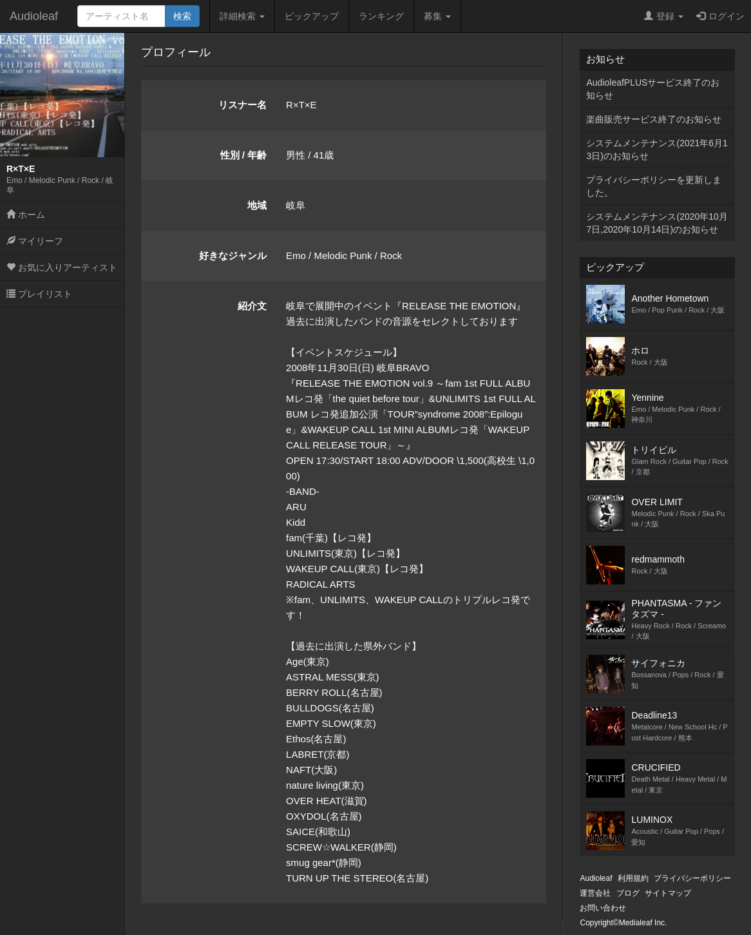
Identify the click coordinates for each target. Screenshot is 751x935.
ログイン (720, 16)
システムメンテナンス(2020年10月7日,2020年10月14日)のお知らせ (656, 223)
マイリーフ (34, 241)
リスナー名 (242, 104)
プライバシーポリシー (692, 878)
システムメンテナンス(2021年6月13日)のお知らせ (656, 149)
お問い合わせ (603, 907)
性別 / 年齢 (243, 154)
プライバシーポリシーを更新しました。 (653, 186)
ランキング (381, 16)
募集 (437, 16)
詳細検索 (242, 16)
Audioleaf (34, 16)
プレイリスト (39, 294)
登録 (663, 16)
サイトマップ (668, 893)
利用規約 (633, 878)
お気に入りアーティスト (61, 267)
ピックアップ (312, 16)
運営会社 (595, 893)
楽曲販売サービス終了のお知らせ (653, 119)
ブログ (628, 893)
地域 (257, 205)
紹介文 (252, 305)
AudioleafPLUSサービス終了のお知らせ (652, 89)
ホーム (25, 214)
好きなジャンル (233, 255)
